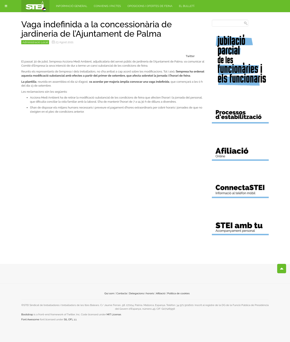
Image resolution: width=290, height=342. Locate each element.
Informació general (71, 6)
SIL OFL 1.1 (70, 319)
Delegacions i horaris (141, 293)
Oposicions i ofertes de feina (149, 6)
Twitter (190, 56)
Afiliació (160, 293)
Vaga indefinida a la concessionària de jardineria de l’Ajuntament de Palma (96, 29)
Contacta (121, 293)
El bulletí (186, 6)
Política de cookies (178, 293)
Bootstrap (27, 314)
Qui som (109, 293)
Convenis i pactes (107, 6)
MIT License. (114, 314)
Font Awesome (30, 319)
